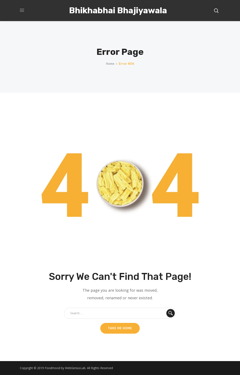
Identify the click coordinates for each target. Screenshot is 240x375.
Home (110, 64)
